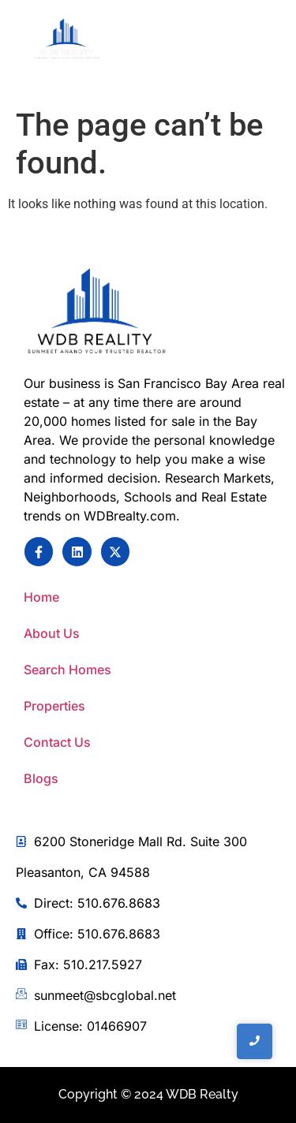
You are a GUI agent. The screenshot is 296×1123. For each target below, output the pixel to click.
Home (41, 597)
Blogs (41, 778)
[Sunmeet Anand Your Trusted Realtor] (97, 312)
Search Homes (67, 669)
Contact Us (57, 742)
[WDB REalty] (67, 39)
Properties (54, 706)
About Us (52, 633)
